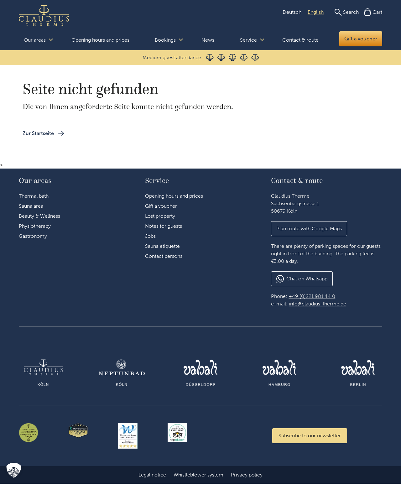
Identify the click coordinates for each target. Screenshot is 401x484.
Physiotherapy (35, 226)
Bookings (165, 40)
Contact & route (300, 40)
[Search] (346, 12)
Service (248, 40)
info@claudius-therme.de (317, 304)
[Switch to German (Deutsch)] (292, 12)
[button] (309, 228)
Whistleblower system (198, 475)
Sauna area (31, 206)
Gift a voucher (360, 39)
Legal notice (152, 475)
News (207, 40)
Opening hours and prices (100, 40)
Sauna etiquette (162, 246)
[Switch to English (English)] (316, 12)
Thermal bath (34, 196)
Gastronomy (33, 236)
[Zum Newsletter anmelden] (309, 435)
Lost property (160, 216)
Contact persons (163, 256)
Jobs (150, 236)
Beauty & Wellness (39, 216)
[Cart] (373, 12)
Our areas (35, 40)
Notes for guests (163, 226)
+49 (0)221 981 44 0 (312, 296)
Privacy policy (247, 475)
